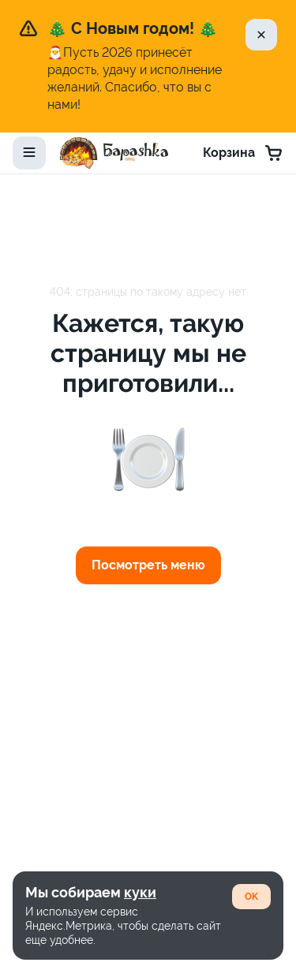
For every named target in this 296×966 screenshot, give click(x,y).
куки (140, 892)
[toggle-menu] (29, 153)
